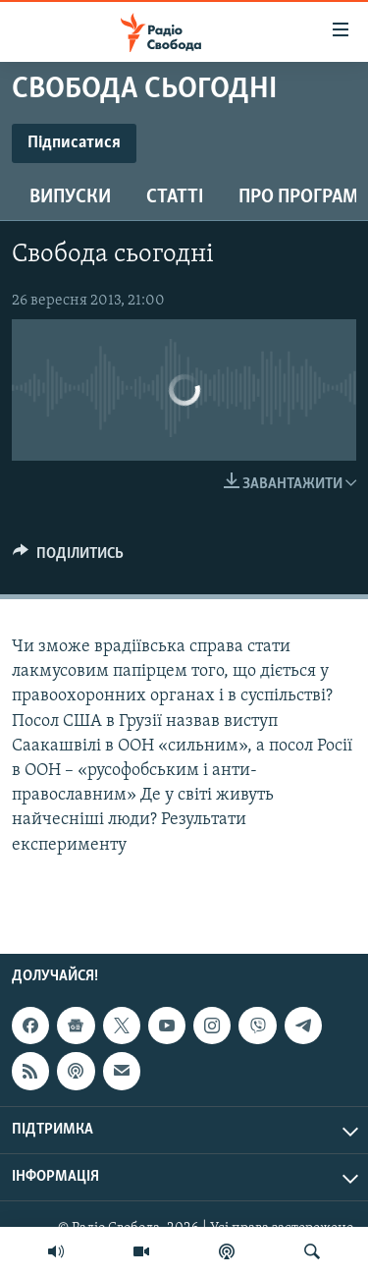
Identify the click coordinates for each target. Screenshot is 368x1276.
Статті (174, 197)
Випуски (70, 197)
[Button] (68, 558)
